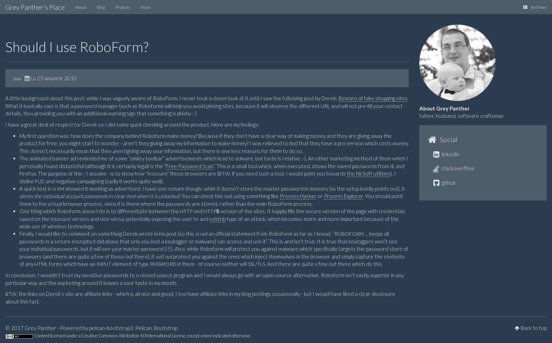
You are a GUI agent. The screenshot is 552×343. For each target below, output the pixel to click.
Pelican (143, 328)
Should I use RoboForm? (77, 47)
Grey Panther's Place (35, 7)
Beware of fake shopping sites (373, 98)
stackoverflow (453, 168)
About (80, 7)
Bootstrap (165, 328)
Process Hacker (298, 196)
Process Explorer (343, 196)
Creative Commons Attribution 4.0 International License (133, 335)
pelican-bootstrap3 (111, 328)
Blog (101, 7)
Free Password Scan (189, 166)
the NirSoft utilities (368, 173)
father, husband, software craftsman (461, 116)
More (145, 7)
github (444, 182)
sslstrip (217, 219)
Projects (122, 7)
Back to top (534, 328)
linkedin (446, 154)
